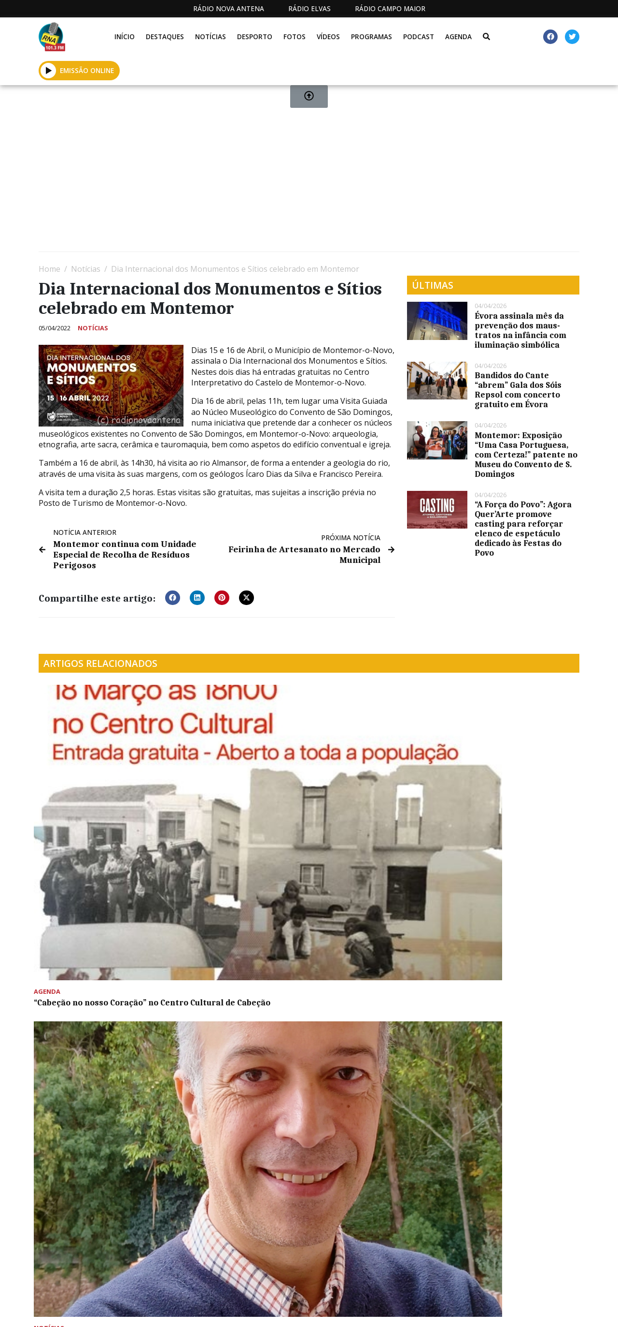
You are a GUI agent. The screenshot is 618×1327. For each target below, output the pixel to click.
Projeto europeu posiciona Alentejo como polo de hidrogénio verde (230, 793)
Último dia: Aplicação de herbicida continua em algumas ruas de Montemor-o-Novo (514, 798)
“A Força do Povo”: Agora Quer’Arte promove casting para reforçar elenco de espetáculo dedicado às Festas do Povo (523, 529)
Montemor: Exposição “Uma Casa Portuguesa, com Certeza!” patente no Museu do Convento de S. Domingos (526, 454)
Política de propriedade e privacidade (492, 1309)
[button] (172, 595)
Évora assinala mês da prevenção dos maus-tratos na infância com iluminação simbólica (520, 330)
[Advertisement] (309, 172)
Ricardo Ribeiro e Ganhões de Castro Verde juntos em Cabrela (374, 793)
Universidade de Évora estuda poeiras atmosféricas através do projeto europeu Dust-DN (98, 940)
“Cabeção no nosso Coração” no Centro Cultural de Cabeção (101, 788)
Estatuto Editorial (246, 1309)
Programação (342, 1309)
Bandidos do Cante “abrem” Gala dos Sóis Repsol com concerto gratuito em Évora (518, 389)
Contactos (406, 1309)
